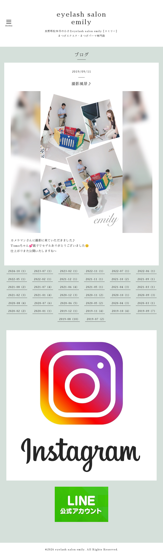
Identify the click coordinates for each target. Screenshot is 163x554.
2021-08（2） (17, 287)
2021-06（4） (69, 287)
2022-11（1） (95, 271)
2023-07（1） (43, 271)
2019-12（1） (69, 311)
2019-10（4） (121, 311)
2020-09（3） (147, 295)
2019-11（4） (95, 311)
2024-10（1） (17, 271)
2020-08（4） (17, 303)
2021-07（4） (43, 287)
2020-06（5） (69, 303)
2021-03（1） (147, 287)
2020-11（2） (95, 295)
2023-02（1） (69, 271)
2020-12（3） (69, 295)
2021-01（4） (43, 295)
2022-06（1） (147, 271)
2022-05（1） (17, 279)
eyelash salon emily (70, 549)
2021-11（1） (95, 279)
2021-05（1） (95, 287)
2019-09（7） (147, 311)
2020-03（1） (147, 303)
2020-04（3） (121, 303)
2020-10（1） (121, 295)
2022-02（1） (43, 279)
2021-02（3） (17, 295)
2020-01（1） (43, 311)
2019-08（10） (69, 319)
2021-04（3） (121, 287)
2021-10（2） (121, 279)
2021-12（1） (69, 279)
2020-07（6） (43, 303)
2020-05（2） (95, 303)
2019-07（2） (96, 319)
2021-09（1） (147, 279)
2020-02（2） (17, 311)
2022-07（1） (121, 271)
